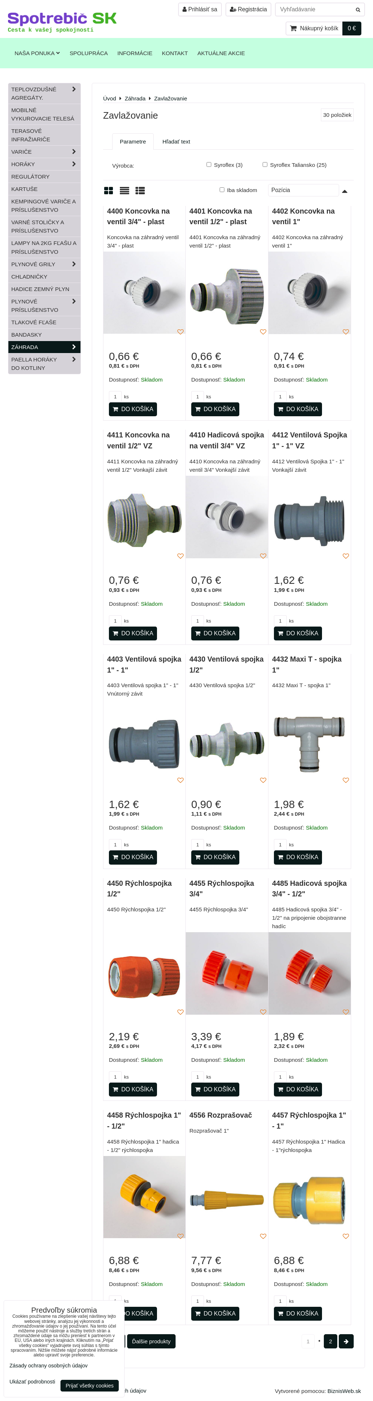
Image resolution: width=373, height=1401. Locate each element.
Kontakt (175, 53)
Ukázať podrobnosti (32, 1382)
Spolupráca (89, 53)
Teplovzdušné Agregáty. (46, 93)
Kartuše (24, 189)
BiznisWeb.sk (344, 1391)
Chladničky (29, 276)
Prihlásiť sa (199, 9)
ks (119, 396)
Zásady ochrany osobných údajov (48, 1366)
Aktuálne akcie (221, 53)
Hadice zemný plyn (40, 289)
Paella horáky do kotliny (46, 363)
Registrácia (248, 9)
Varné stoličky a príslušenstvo (37, 226)
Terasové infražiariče (30, 135)
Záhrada (46, 347)
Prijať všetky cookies (90, 1386)
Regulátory (30, 176)
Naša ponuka (37, 53)
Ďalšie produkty (151, 1341)
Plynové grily (46, 264)
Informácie (134, 53)
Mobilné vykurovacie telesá (42, 114)
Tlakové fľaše (33, 322)
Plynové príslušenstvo (46, 305)
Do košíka (133, 409)
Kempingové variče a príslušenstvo (43, 205)
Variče (46, 152)
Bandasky (26, 335)
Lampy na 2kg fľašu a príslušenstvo (43, 247)
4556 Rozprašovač (220, 1115)
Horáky (46, 164)
